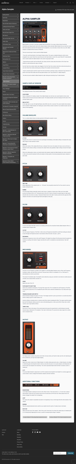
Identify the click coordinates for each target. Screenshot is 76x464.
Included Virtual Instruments (11, 74)
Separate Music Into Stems (8, 94)
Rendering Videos (6, 56)
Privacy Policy (20, 442)
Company (19, 430)
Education (19, 437)
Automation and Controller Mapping (11, 48)
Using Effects (11, 65)
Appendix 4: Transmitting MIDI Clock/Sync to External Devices (9, 144)
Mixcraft (21, 2)
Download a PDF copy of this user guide (64, 9)
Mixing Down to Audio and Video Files (9, 52)
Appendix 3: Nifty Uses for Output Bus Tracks (10, 139)
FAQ (3, 434)
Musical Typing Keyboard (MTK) (9, 109)
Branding (19, 434)
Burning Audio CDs (6, 59)
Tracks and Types (11, 29)
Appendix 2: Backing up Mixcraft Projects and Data (9, 135)
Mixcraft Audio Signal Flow (8, 32)
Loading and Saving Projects (9, 26)
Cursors (4, 121)
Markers (4, 62)
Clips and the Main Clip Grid (11, 38)
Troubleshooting (6, 124)
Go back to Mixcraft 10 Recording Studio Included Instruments (35, 417)
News (18, 432)
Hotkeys (4, 118)
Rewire (4, 91)
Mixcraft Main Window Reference (10, 23)
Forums (41, 2)
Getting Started (11, 14)
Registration (5, 20)
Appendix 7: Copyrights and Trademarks (8, 157)
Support (55, 2)
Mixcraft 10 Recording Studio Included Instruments (11, 77)
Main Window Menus (7, 115)
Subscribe (70, 453)
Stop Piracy (19, 444)
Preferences (5, 112)
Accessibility (19, 446)
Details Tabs (11, 41)
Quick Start (11, 17)
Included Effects (11, 68)
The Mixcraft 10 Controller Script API (10, 106)
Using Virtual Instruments (8, 71)
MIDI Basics (5, 35)
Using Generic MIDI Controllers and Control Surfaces (10, 102)
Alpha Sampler (6, 81)
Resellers (19, 439)
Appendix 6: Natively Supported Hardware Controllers (9, 153)
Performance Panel (11, 44)
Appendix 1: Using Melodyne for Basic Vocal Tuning (9, 131)
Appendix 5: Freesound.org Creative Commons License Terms (10, 148)
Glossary (4, 127)
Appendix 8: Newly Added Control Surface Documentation (11, 161)
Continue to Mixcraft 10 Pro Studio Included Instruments (60, 417)
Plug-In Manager (6, 88)
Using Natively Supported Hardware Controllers (10, 98)
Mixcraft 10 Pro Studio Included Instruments (11, 85)
